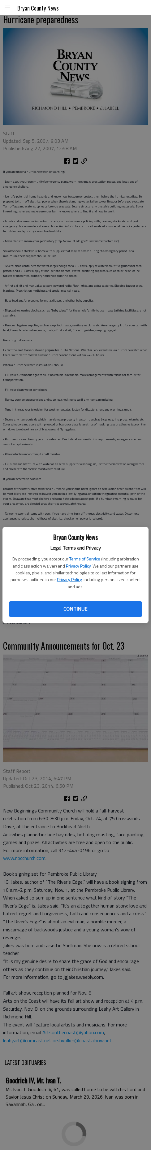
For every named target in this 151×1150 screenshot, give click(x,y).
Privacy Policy (78, 566)
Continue (75, 608)
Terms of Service (84, 558)
